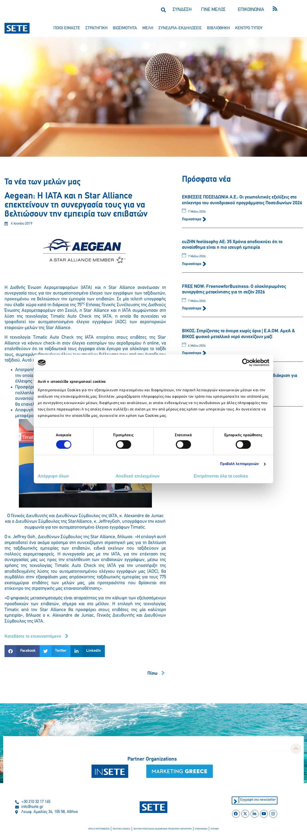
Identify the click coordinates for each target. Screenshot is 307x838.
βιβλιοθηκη (218, 28)
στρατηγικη (96, 28)
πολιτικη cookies (122, 829)
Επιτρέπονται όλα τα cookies (221, 476)
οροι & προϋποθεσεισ (100, 829)
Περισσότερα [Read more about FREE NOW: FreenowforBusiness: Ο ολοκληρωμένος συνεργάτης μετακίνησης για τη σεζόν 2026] (192, 308)
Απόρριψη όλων (53, 476)
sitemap (213, 829)
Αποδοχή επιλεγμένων (138, 476)
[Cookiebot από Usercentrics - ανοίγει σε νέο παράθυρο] (246, 363)
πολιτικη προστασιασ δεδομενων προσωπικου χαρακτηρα (162, 829)
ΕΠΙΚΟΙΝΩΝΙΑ (251, 9)
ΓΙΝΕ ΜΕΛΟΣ (213, 9)
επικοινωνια (200, 829)
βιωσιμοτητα (125, 28)
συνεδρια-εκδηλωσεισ (180, 28)
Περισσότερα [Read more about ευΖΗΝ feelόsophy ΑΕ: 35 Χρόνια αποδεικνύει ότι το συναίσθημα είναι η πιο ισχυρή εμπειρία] (192, 264)
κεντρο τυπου (249, 28)
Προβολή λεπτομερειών (239, 464)
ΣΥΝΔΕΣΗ (182, 9)
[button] (163, 9)
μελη (147, 28)
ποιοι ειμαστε (66, 28)
